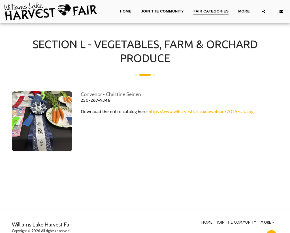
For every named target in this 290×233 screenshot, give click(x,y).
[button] (264, 11)
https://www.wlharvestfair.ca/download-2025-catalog (201, 111)
